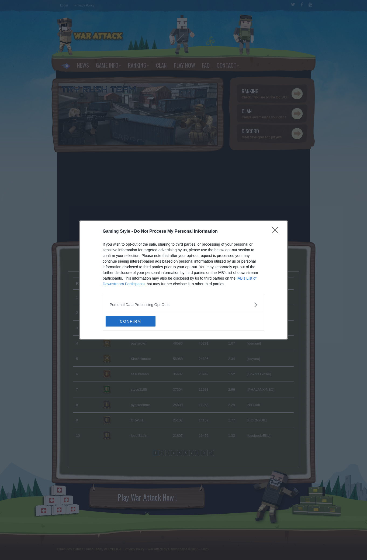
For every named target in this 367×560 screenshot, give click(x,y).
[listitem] (183, 305)
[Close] (277, 231)
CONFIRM (131, 321)
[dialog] (183, 280)
